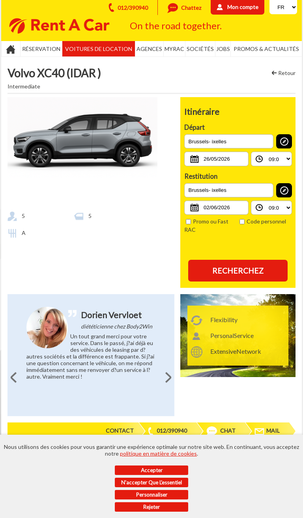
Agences (149, 48)
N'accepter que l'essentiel (151, 482)
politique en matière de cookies (158, 453)
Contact (120, 430)
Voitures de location (98, 48)
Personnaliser (151, 495)
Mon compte (242, 7)
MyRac (174, 48)
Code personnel (262, 221)
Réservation (41, 48)
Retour (287, 72)
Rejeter (151, 507)
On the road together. (176, 25)
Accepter (152, 470)
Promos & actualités (266, 48)
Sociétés (200, 48)
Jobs (223, 48)
